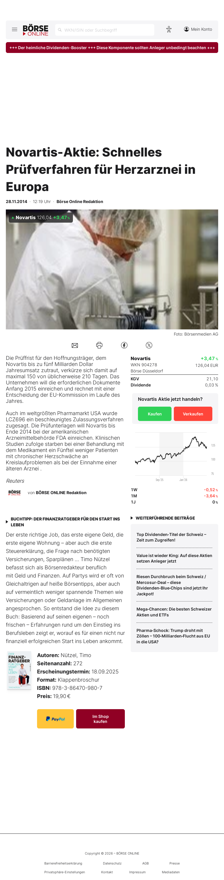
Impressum (137, 872)
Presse (174, 863)
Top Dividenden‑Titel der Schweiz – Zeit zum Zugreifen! (171, 537)
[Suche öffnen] (104, 30)
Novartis (16, 364)
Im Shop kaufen (100, 719)
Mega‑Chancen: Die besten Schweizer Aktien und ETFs (174, 611)
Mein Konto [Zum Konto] (198, 29)
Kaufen (155, 413)
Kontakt (107, 872)
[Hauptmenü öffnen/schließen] (14, 29)
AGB (145, 863)
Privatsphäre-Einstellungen (64, 872)
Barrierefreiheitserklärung (63, 863)
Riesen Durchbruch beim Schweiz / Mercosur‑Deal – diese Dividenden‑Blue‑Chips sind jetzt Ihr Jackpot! (172, 585)
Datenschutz (112, 863)
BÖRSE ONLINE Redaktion (61, 492)
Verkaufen (193, 413)
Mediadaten (171, 872)
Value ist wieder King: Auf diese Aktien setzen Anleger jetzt (174, 558)
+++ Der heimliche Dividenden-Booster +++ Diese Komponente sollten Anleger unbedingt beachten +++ (112, 47)
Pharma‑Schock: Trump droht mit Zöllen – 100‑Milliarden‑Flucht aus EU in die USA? (173, 636)
